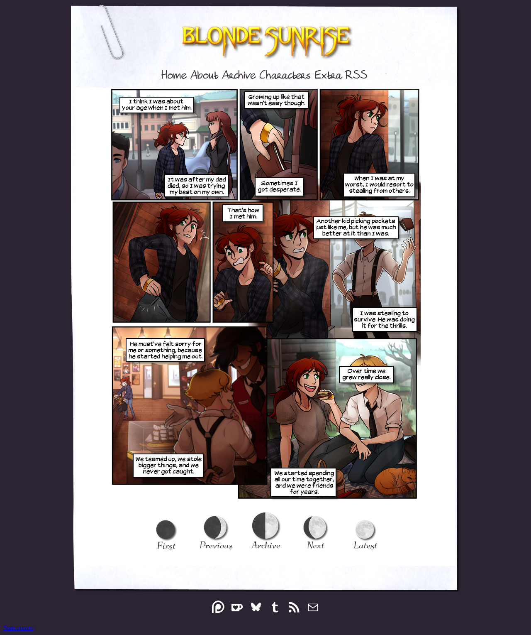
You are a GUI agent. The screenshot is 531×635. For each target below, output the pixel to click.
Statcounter (18, 627)
